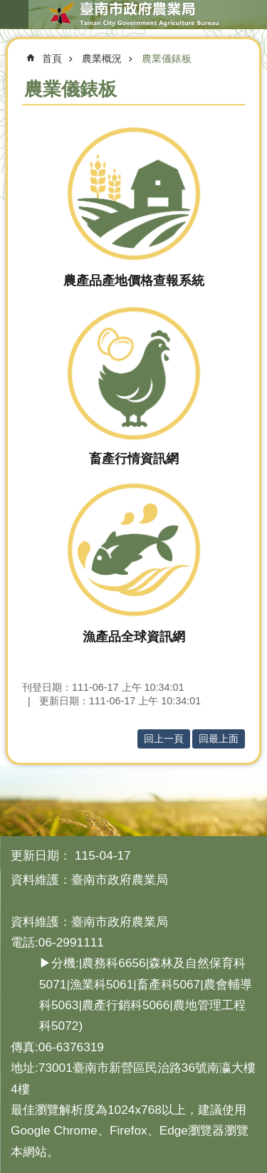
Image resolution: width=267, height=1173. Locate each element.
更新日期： (41, 855)
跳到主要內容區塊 (7, 7)
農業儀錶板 (167, 58)
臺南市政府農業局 (133, 14)
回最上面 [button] (219, 738)
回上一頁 (164, 738)
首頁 (52, 58)
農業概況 (102, 58)
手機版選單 (14, 14)
